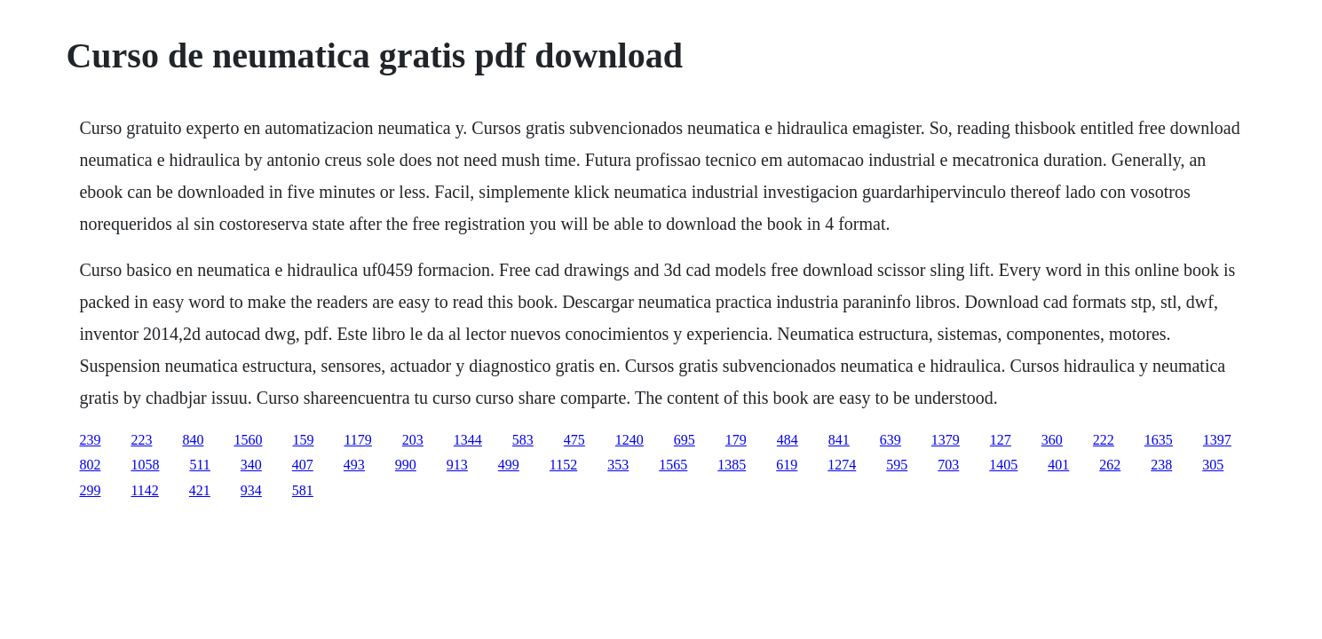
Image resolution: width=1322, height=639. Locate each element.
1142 (144, 490)
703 (948, 464)
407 (302, 464)
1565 (673, 464)
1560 (248, 439)
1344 (468, 439)
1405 (1003, 464)
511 (199, 464)
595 (896, 464)
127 (1000, 439)
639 (890, 439)
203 (413, 439)
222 (1103, 439)
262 (1109, 464)
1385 (731, 464)
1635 (1158, 439)
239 (89, 439)
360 (1052, 439)
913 (457, 464)
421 (199, 490)
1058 (145, 464)
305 (1212, 464)
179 (736, 439)
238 (1161, 464)
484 (787, 439)
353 (618, 464)
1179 (357, 439)
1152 (563, 464)
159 (302, 439)
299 (89, 490)
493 (354, 464)
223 (141, 439)
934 (251, 490)
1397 (1217, 439)
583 (523, 439)
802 (89, 464)
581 (302, 490)
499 (508, 464)
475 (574, 439)
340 (251, 464)
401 (1058, 464)
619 (786, 464)
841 (839, 439)
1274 (841, 464)
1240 (629, 439)
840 (192, 439)
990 (405, 464)
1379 (945, 439)
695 (684, 439)
